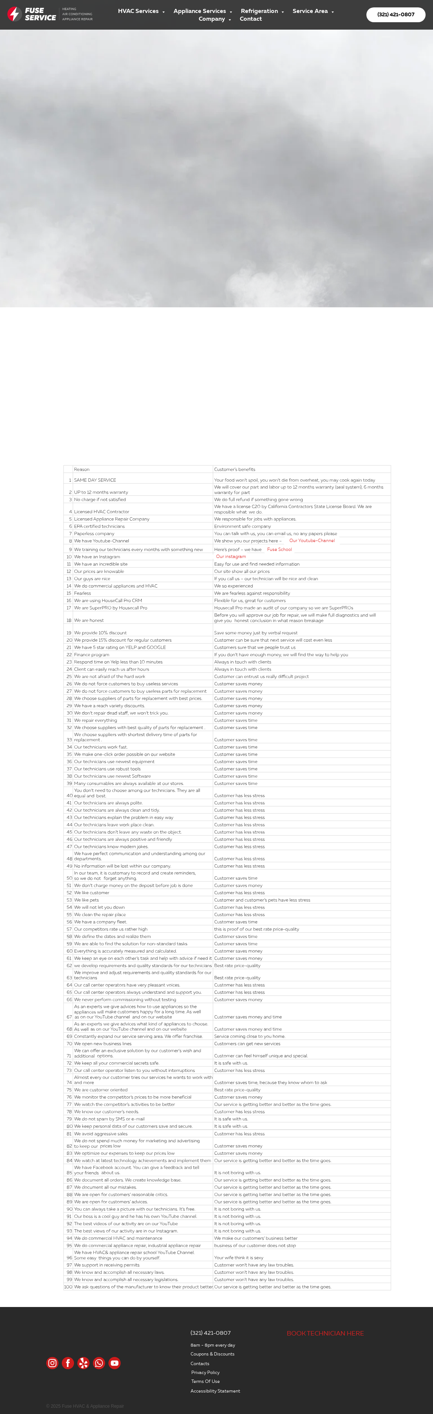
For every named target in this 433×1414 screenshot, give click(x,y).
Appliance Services (201, 11)
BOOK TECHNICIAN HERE (325, 1333)
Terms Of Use (205, 1381)
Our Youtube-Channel (312, 540)
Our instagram (231, 556)
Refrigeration (260, 11)
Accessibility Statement (215, 1391)
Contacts (200, 1363)
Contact (251, 19)
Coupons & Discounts (213, 1354)
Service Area (311, 11)
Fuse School (279, 549)
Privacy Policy (205, 1372)
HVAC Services (139, 11)
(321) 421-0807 (211, 1333)
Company (212, 19)
